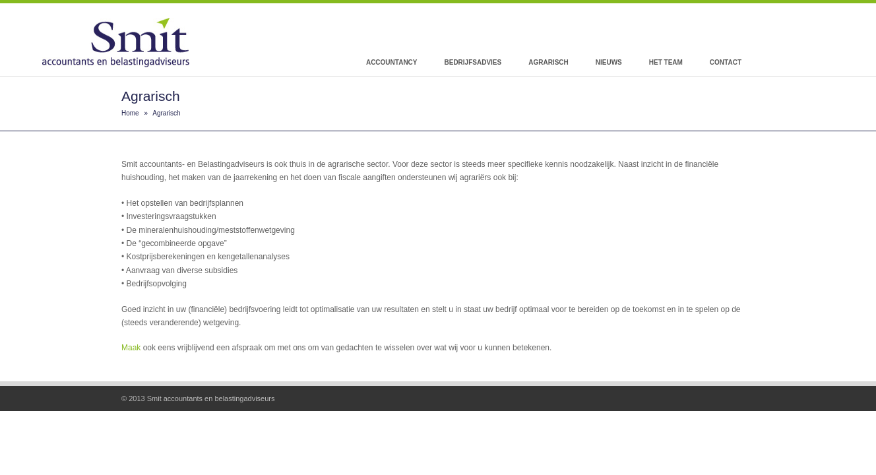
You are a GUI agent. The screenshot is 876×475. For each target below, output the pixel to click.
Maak (131, 347)
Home (130, 113)
